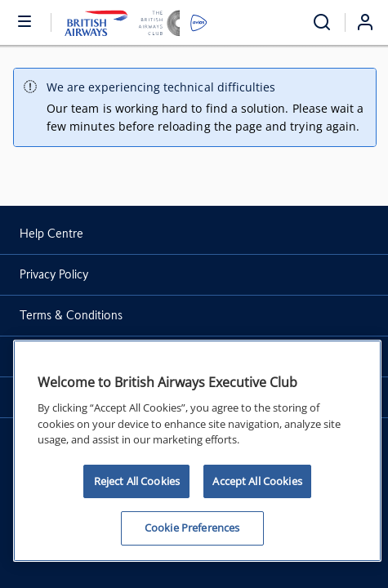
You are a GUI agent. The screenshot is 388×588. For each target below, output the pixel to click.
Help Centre (51, 233)
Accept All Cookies (256, 481)
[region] (197, 451)
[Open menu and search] (322, 22)
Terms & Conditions (71, 315)
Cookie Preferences (192, 527)
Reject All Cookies (137, 481)
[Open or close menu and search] (25, 20)
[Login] (371, 22)
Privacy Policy (54, 274)
